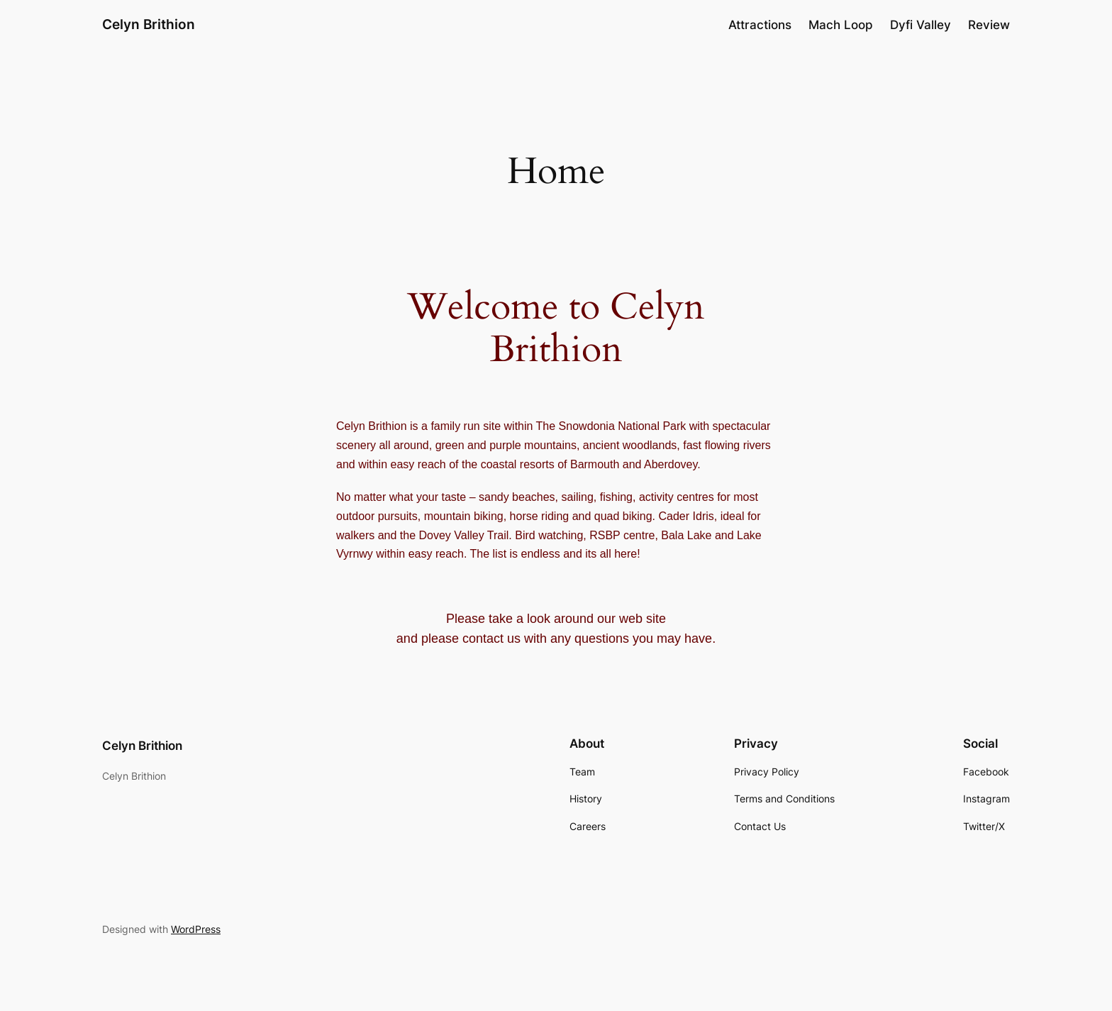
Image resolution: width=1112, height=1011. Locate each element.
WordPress (196, 929)
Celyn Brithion (148, 24)
